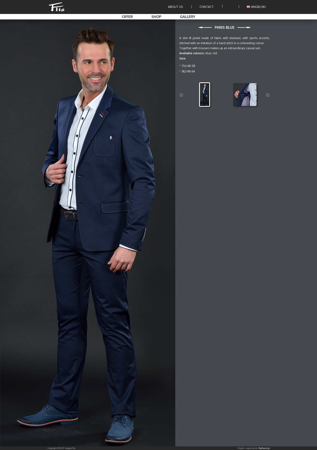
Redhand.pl (264, 448)
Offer (127, 16)
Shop (156, 16)
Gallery (187, 16)
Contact (207, 7)
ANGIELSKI (256, 7)
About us (175, 7)
